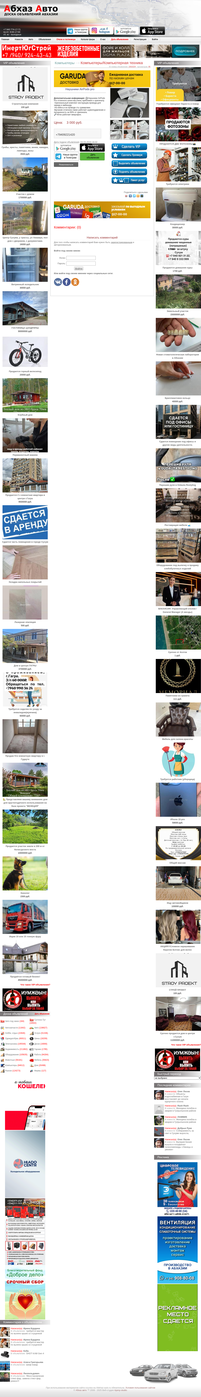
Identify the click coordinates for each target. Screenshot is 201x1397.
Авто (30, 39)
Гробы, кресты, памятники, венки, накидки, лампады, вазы (25, 147)
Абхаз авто (81, 1390)
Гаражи (41, 1049)
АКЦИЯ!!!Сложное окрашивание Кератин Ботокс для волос (178, 946)
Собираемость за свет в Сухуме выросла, (179, 1131)
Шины (40, 1038)
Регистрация (140, 39)
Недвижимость (16, 1049)
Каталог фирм (88, 39)
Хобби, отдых (15, 1033)
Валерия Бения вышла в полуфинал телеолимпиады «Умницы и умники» (179, 1146)
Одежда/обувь (15, 1038)
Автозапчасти (15, 1028)
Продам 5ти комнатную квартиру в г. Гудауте (25, 756)
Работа (41, 1054)
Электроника (15, 1044)
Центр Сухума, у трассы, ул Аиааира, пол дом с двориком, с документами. (25, 237)
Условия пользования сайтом (140, 1387)
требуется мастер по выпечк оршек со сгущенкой (27, 1332)
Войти (155, 39)
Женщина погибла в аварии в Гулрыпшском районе (180, 1109)
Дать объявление (119, 39)
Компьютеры (14, 1065)
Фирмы (40, 1071)
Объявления (45, 39)
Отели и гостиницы (65, 39)
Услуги (41, 1033)
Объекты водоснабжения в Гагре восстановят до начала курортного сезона (176, 1098)
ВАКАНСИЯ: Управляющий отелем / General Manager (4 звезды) (178, 608)
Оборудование (16, 1054)
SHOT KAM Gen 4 (35, 1353)
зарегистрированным (121, 242)
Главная (5, 39)
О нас (103, 39)
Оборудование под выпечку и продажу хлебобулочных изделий (178, 565)
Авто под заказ (14, 1021)
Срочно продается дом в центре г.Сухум (178, 1033)
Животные (13, 1060)
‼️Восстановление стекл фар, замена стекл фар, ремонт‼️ (27, 1378)
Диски (40, 1044)
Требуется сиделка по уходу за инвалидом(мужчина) (25, 709)
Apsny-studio (120, 1390)
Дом (40, 1065)
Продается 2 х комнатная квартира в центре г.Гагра (25, 495)
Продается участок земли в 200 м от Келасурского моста (25, 846)
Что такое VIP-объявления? (35, 984)
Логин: (62, 258)
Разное (12, 1071)
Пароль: (61, 263)
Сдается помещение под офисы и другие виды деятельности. (178, 441)
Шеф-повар (32, 1364)
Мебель (41, 1060)
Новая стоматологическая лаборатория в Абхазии (178, 354)
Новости (19, 39)
